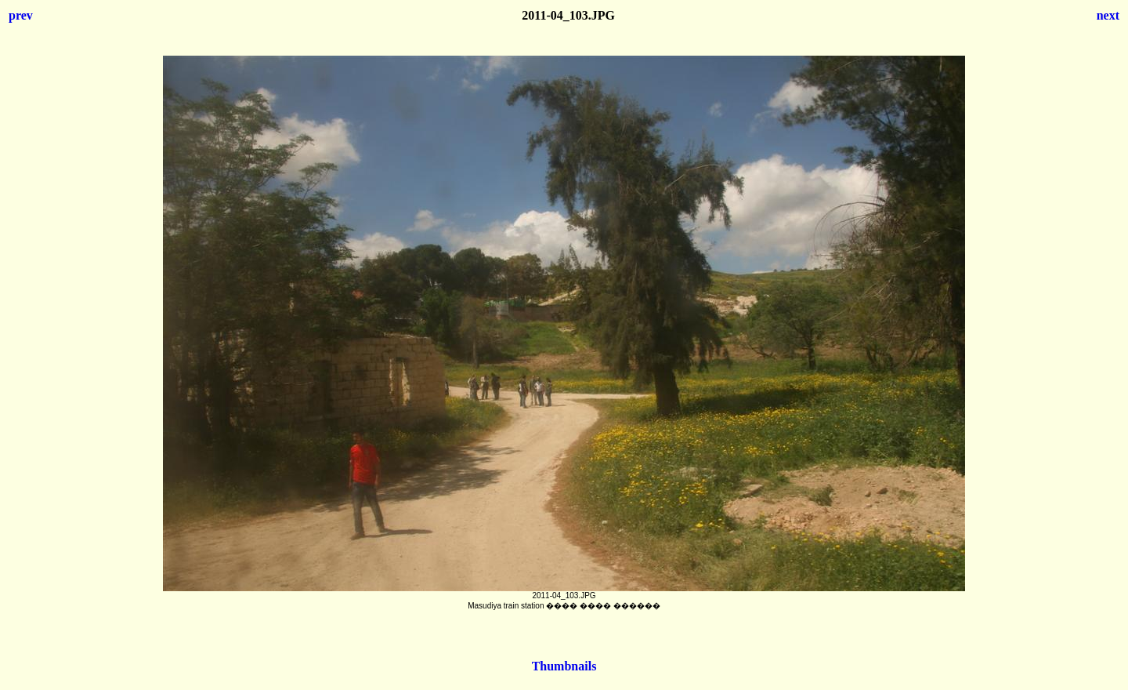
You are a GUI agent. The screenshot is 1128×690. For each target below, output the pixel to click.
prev (21, 15)
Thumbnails (564, 666)
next (1108, 15)
